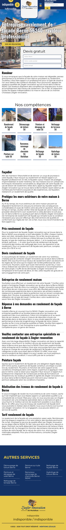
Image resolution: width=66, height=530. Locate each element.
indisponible (12, 6)
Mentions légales (48, 527)
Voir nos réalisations (13, 44)
